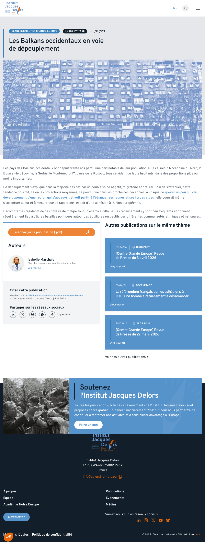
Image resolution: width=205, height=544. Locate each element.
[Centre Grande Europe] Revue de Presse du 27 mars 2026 (140, 332)
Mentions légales (16, 534)
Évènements (115, 498)
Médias (111, 504)
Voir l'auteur (34, 268)
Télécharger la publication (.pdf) (51, 232)
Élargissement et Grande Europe (34, 31)
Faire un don (88, 425)
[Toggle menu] (198, 8)
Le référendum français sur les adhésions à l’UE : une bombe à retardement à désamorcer (152, 294)
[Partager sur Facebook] (42, 314)
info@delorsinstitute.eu (102, 476)
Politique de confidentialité (52, 534)
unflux (198, 534)
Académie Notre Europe (21, 504)
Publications (115, 491)
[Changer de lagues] (174, 8)
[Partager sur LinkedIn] (13, 314)
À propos (9, 491)
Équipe (8, 498)
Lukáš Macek (117, 304)
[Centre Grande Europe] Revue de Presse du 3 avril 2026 (140, 256)
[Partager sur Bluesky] (32, 314)
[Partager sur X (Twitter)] (23, 314)
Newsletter (16, 517)
